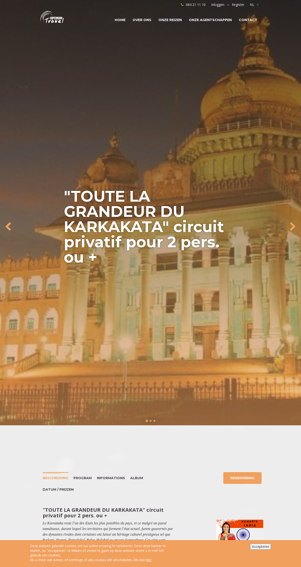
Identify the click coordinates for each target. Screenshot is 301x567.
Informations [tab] (111, 478)
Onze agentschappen (210, 20)
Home (120, 20)
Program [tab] (82, 478)
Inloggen (217, 4)
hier (149, 560)
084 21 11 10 (193, 4)
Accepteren (260, 546)
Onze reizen (170, 20)
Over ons (142, 20)
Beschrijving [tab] (55, 478)
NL (254, 4)
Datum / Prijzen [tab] (58, 489)
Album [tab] (136, 478)
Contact (248, 20)
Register (238, 4)
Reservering (242, 478)
